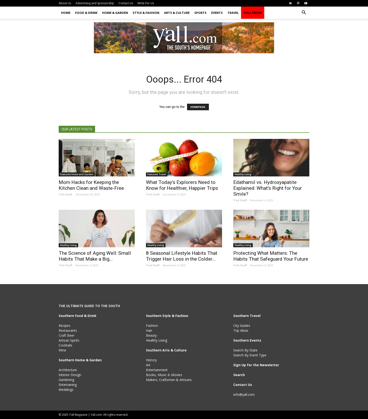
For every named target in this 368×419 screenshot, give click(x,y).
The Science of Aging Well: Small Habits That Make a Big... (95, 256)
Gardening (66, 379)
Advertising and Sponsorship (95, 3)
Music (162, 375)
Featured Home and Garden (76, 174)
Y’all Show (252, 13)
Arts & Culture (177, 13)
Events (217, 13)
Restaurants (68, 330)
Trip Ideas (240, 330)
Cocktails (65, 345)
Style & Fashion (146, 13)
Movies (176, 375)
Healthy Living (243, 174)
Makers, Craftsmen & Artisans (169, 379)
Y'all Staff (65, 194)
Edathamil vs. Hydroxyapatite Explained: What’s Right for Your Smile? (267, 188)
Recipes (64, 325)
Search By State (245, 350)
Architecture (68, 370)
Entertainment (157, 370)
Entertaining (68, 384)
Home (65, 13)
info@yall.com (244, 394)
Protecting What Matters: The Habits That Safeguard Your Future (270, 256)
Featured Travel (156, 174)
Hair (149, 330)
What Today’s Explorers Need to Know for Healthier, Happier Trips (182, 185)
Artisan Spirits (69, 340)
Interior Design (70, 375)
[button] (303, 13)
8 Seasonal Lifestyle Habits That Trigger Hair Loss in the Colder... (181, 256)
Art (148, 365)
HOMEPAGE (198, 107)
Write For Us (146, 3)
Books (151, 375)
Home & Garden (115, 13)
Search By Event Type (249, 355)
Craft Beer (66, 335)
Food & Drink (86, 13)
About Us (65, 3)
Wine (62, 350)
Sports (200, 13)
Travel (233, 13)
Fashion (152, 325)
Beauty (151, 335)
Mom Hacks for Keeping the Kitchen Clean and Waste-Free (91, 185)
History (151, 360)
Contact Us (126, 3)
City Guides (241, 325)
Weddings (66, 389)
